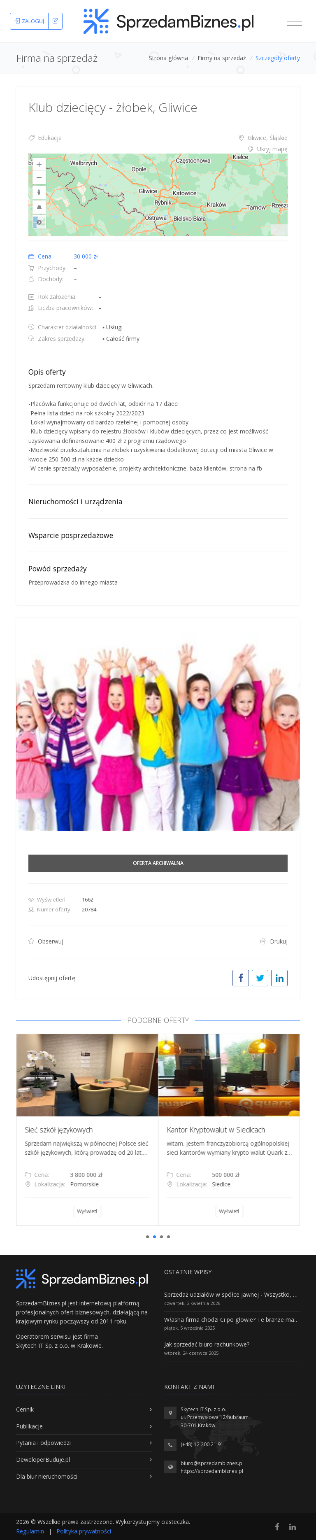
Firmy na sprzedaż (222, 58)
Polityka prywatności (83, 1531)
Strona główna (168, 58)
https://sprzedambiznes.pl (212, 1471)
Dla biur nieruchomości (46, 1476)
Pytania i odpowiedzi (43, 1443)
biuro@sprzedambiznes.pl (212, 1463)
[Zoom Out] (39, 177)
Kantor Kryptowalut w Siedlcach (230, 1130)
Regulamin (30, 1531)
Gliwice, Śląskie (263, 138)
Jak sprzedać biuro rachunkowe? (206, 1344)
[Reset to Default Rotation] (39, 192)
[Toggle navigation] (294, 21)
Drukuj (274, 941)
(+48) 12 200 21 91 (202, 1444)
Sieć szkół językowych (73, 1130)
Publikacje (29, 1426)
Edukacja (45, 138)
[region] (158, 195)
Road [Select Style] (39, 221)
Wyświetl (101, 1211)
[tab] (158, 149)
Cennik (25, 1409)
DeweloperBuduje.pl (43, 1459)
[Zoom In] (39, 164)
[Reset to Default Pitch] (39, 207)
